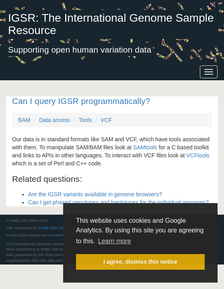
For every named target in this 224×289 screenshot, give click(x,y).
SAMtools (145, 147)
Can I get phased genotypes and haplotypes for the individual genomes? (118, 202)
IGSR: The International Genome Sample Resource (111, 24)
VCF (106, 120)
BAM (24, 120)
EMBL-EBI (48, 228)
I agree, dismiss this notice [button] (140, 261)
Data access (54, 120)
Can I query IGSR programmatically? (81, 101)
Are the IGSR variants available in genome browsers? (95, 194)
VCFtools (198, 155)
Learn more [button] (114, 241)
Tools (85, 120)
